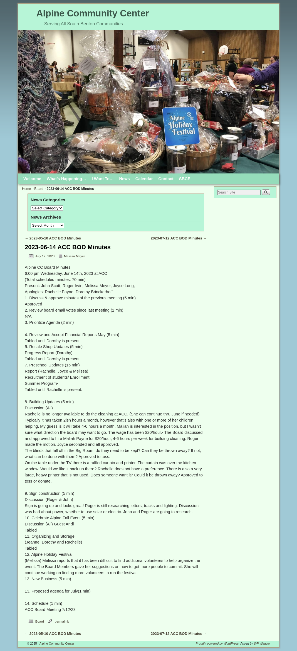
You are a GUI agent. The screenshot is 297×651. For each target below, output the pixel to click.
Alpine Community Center (92, 13)
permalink (62, 621)
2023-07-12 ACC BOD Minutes (179, 238)
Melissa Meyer (74, 256)
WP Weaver (262, 643)
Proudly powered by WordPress (217, 643)
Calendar (144, 179)
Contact (165, 179)
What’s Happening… (66, 179)
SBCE (184, 179)
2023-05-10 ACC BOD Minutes (53, 238)
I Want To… (103, 179)
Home (26, 189)
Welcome (32, 179)
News (124, 179)
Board (38, 189)
